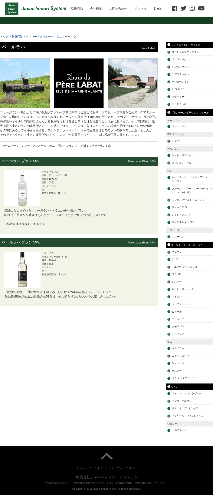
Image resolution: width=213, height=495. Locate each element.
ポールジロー (179, 126)
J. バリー (177, 281)
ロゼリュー (178, 96)
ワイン (174, 386)
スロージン (178, 236)
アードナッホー (180, 104)
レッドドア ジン (181, 214)
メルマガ (140, 8)
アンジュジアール (181, 162)
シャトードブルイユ (183, 155)
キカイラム (178, 348)
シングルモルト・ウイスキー (187, 45)
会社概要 (96, 8)
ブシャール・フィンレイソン (188, 415)
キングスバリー (180, 66)
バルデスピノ (179, 430)
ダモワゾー (178, 326)
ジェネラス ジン (181, 207)
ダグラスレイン (180, 74)
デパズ (175, 259)
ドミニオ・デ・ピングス (185, 408)
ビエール (177, 311)
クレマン (177, 251)
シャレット (178, 363)
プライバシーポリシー (122, 468)
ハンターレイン (180, 81)
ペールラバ (178, 319)
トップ (4, 36)
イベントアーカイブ (89, 468)
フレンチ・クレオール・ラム (44, 36)
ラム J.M (176, 274)
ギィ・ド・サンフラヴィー (186, 393)
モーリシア (178, 333)
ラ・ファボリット (181, 304)
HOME (36, 8)
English (158, 8)
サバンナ (177, 370)
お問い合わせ (118, 8)
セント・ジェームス (183, 289)
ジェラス (177, 140)
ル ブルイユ (178, 89)
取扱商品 (77, 8)
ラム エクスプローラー (184, 378)
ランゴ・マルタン (181, 400)
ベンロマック (179, 59)
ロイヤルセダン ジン (183, 222)
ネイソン (177, 296)
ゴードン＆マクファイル (185, 51)
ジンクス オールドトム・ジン (188, 199)
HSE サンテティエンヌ (184, 266)
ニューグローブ (180, 355)
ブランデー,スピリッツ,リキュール (190, 112)
